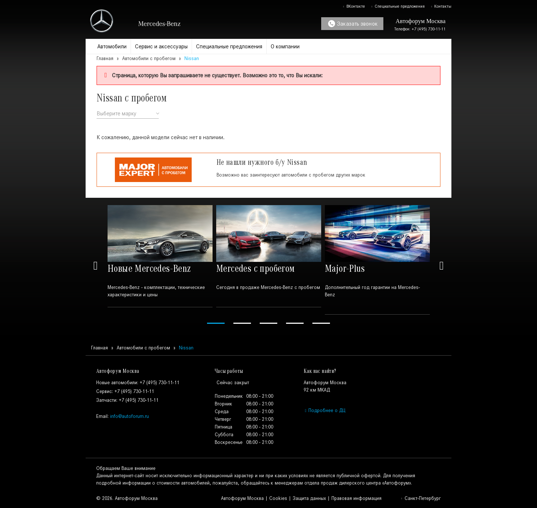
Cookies (278, 498)
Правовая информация (356, 498)
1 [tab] (216, 323)
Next (441, 265)
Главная (105, 58)
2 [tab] (242, 323)
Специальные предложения (398, 6)
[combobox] (128, 114)
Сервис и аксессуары (161, 46)
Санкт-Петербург (421, 498)
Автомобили (112, 46)
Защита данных (309, 498)
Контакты (441, 6)
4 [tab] (295, 323)
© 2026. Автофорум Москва (127, 498)
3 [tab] (268, 323)
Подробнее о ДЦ (324, 410)
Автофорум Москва (242, 498)
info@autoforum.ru (129, 416)
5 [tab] (321, 323)
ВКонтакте (353, 6)
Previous (95, 265)
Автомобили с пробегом (149, 58)
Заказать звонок (353, 23)
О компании (285, 46)
